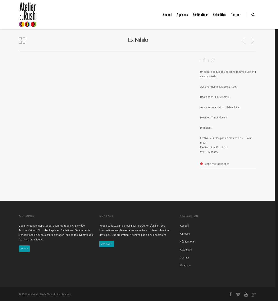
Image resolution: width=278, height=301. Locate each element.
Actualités (219, 14)
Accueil (167, 14)
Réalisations (200, 14)
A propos (182, 14)
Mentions (185, 265)
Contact (236, 14)
